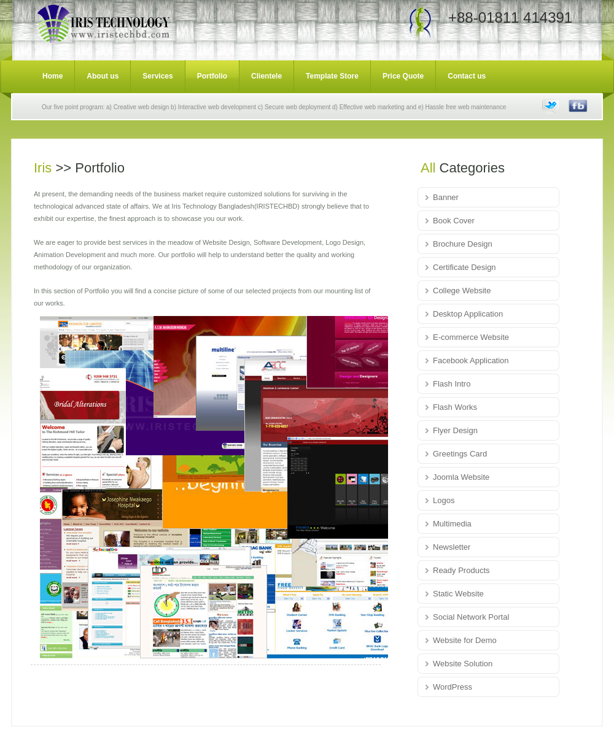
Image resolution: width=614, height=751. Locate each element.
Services (157, 76)
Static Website (458, 593)
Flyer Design (455, 430)
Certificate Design (464, 267)
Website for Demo (465, 640)
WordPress (452, 686)
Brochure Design (462, 243)
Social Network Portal (471, 617)
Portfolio (212, 76)
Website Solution (462, 663)
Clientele (266, 76)
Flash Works (455, 407)
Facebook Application (471, 360)
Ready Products (461, 570)
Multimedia (452, 523)
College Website (462, 290)
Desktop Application (468, 313)
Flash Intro (451, 383)
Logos (443, 500)
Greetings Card (460, 453)
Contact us (467, 76)
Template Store (332, 76)
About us (103, 76)
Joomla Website (461, 477)
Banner (446, 197)
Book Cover (454, 220)
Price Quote (403, 76)
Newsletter (451, 547)
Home (52, 76)
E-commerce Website (471, 337)
